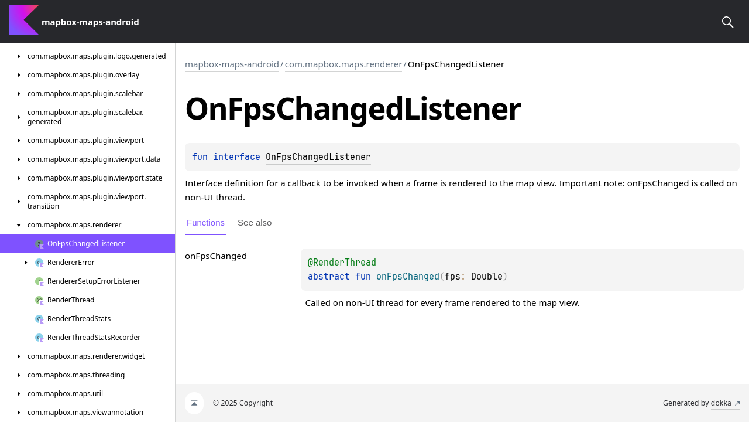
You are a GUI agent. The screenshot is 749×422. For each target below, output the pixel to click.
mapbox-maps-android (232, 64)
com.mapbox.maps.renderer (344, 64)
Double (487, 277)
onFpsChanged (658, 183)
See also (255, 222)
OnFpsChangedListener (318, 157)
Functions (206, 222)
